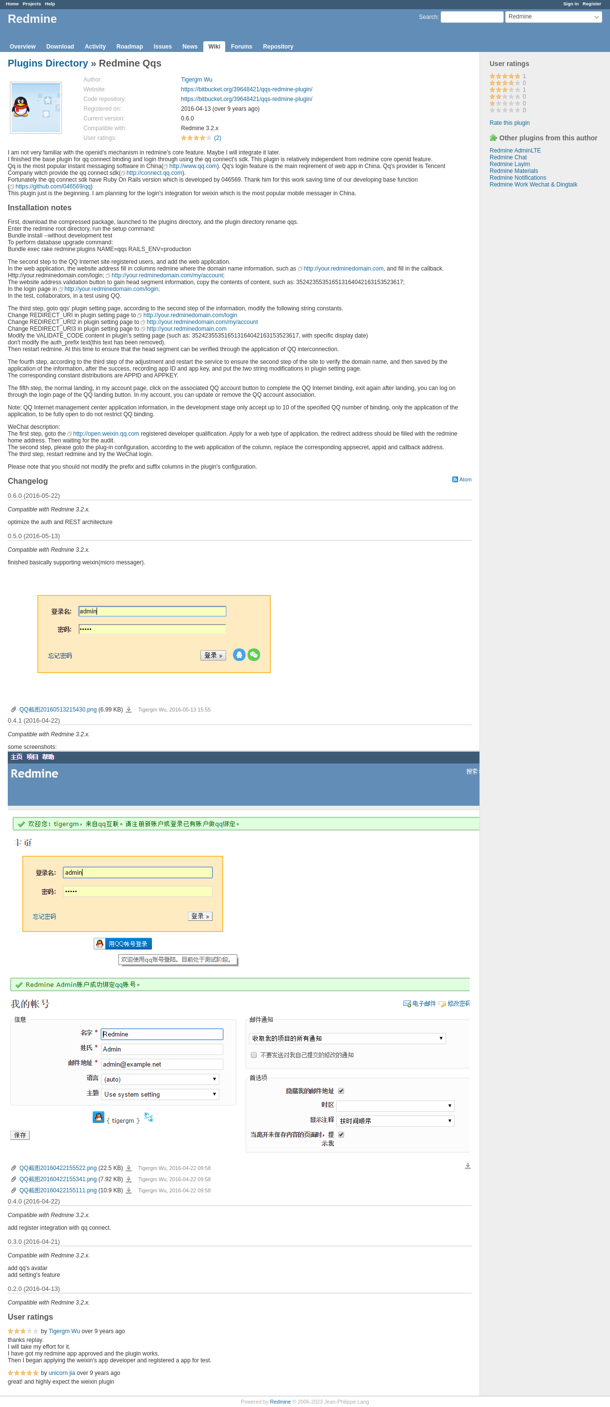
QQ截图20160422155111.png (58, 1190)
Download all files (468, 1166)
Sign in (571, 3)
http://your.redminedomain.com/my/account (202, 322)
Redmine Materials (514, 171)
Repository (278, 46)
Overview (22, 46)
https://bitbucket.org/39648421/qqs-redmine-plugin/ (247, 89)
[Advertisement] (528, 340)
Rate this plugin (510, 122)
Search (428, 17)
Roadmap (129, 46)
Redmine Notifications (518, 177)
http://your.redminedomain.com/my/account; (168, 275)
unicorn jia (62, 1373)
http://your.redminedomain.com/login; (112, 289)
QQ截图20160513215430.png (58, 709)
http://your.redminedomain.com (344, 268)
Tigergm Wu (197, 79)
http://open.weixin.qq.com (106, 433)
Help (50, 3)
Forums (241, 46)
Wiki (214, 46)
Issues (163, 46)
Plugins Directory (48, 63)
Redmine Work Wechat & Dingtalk (533, 184)
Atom (466, 479)
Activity (95, 46)
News (190, 46)
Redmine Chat (508, 157)
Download (60, 46)
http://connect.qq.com (154, 173)
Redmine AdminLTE (515, 150)
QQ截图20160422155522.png (58, 1168)
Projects (32, 3)
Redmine (280, 1402)
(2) (217, 138)
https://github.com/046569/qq (53, 186)
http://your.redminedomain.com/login (190, 315)
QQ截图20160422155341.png (58, 1179)
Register (592, 3)
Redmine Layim (510, 164)
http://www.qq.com (193, 166)
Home (12, 3)
